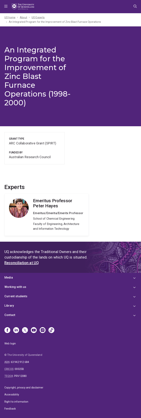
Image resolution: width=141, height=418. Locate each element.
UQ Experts (38, 17)
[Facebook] (7, 330)
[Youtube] (34, 330)
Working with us (15, 287)
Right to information (16, 401)
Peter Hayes (46, 215)
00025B (19, 369)
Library (9, 305)
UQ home (9, 17)
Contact (9, 315)
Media (8, 277)
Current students (16, 296)
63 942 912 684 (20, 362)
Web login (10, 343)
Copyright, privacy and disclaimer (23, 387)
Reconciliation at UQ (21, 263)
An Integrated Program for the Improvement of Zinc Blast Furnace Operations (55, 21)
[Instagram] (43, 330)
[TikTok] (51, 330)
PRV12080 (20, 376)
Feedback (10, 408)
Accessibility (11, 394)
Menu (6, 6)
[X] (25, 330)
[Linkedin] (16, 330)
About (23, 17)
